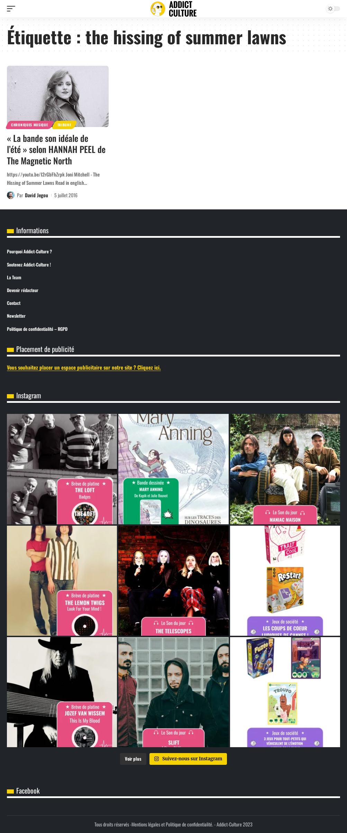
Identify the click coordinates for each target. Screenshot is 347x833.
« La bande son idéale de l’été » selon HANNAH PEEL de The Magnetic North (56, 149)
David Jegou (36, 195)
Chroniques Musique (29, 124)
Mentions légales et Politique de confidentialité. (172, 824)
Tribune (64, 124)
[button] (13, 8)
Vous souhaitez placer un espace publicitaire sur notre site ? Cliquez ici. (84, 367)
